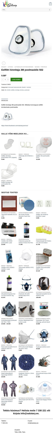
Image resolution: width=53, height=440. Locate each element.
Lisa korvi (16, 79)
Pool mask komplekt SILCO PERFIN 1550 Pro (9, 347)
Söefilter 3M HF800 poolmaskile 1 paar (6, 241)
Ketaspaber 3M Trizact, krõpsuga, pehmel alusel (43, 321)
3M (5, 90)
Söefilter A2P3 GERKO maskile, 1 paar (7, 268)
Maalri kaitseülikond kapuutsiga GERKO (6, 374)
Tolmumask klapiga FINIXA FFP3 (43, 400)
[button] (50, 4)
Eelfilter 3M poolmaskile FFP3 (43, 156)
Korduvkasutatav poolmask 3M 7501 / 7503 (9, 321)
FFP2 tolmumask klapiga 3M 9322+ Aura (26, 347)
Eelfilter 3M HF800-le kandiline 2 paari (42, 215)
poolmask (27, 90)
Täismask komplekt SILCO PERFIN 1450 (43, 294)
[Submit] (49, 9)
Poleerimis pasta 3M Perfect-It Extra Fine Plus (26, 241)
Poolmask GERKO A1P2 (43, 347)
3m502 (8, 90)
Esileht (3, 67)
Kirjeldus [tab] (4, 100)
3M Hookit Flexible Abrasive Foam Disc (24, 215)
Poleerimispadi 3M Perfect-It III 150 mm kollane (43, 241)
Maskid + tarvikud (41, 67)
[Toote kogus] (5, 79)
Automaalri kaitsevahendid (24, 67)
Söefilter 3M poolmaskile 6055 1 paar (43, 268)
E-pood (10, 67)
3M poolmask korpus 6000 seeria (43, 374)
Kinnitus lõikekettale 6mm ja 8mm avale (26, 321)
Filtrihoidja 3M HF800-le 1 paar (26, 156)
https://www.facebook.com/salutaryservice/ (14, 125)
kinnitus (22, 90)
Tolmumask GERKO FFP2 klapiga (26, 268)
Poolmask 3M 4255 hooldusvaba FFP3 (24, 294)
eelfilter (13, 90)
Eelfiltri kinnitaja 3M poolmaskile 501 (6, 183)
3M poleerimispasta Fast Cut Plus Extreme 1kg (8, 294)
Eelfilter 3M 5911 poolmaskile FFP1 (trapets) (9, 156)
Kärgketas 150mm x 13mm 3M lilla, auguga (26, 374)
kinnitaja (17, 90)
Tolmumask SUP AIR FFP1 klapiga (26, 400)
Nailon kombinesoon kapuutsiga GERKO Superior (7, 401)
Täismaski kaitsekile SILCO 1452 (9, 215)
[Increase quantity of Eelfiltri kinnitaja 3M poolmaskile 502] (8, 79)
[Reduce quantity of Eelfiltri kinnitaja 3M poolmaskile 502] (2, 79)
